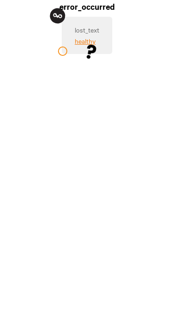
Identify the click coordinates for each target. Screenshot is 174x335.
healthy (85, 41)
